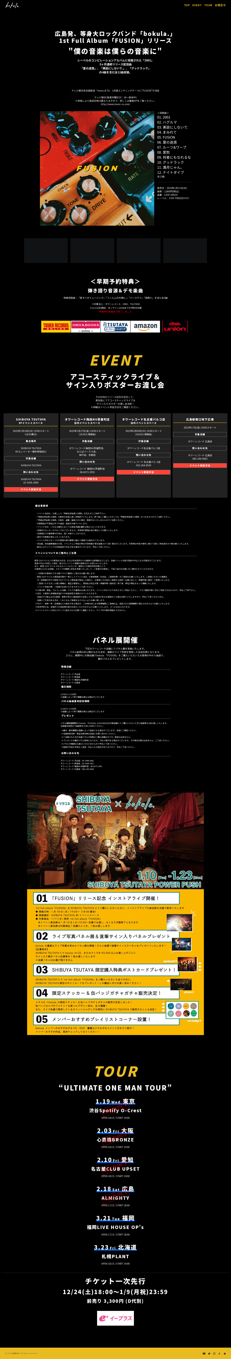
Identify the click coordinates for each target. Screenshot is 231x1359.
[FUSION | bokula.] (12, 5)
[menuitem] (189, 5)
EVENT (197, 5)
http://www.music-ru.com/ (115, 104)
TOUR (208, 5)
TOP (188, 5)
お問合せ (220, 5)
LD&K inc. (16, 1353)
